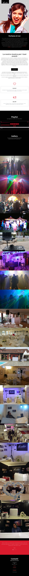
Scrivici (14, 565)
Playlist (14, 69)
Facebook (14, 567)
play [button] (13, 124)
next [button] (18, 124)
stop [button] (16, 124)
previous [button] (11, 124)
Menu (27, 1)
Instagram (14, 570)
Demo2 (2, 128)
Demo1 (2, 127)
